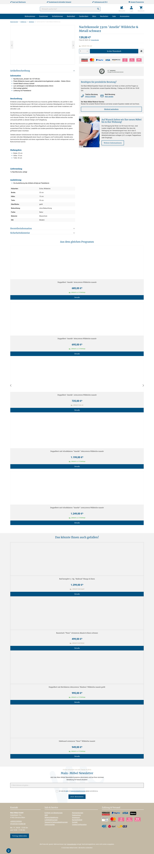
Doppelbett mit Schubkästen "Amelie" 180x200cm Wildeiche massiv (77, 451)
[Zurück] (10, 385)
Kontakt (74, 822)
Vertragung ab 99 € (100, 2)
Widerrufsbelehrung (51, 817)
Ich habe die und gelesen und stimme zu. (78, 791)
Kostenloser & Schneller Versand (60, 2)
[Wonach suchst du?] (70, 9)
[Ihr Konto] (131, 9)
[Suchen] (98, 9)
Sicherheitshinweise (20, 233)
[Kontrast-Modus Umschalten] (8, 850)
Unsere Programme (137, 2)
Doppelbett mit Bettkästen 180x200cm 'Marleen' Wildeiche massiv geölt (77, 687)
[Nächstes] (73, 45)
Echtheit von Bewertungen (54, 813)
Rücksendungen (77, 813)
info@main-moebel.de (17, 824)
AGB (67, 791)
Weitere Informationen (113, 143)
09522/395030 (90, 97)
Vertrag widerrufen (19, 836)
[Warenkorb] (141, 9)
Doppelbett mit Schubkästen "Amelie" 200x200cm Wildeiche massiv (77, 508)
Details (77, 297)
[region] (42, 45)
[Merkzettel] (122, 9)
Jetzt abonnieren (77, 797)
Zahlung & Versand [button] (111, 808)
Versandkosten (95, 40)
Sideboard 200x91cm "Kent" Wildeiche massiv (77, 741)
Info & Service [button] (51, 808)
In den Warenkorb (114, 51)
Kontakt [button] (14, 808)
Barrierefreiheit (77, 820)
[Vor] (143, 385)
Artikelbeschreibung (20, 70)
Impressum (76, 817)
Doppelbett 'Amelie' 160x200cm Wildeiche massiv (77, 282)
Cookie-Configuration (79, 824)
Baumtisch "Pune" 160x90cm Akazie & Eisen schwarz (77, 633)
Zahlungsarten (50, 824)
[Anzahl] (84, 51)
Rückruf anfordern (111, 109)
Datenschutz (76, 815)
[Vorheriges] (11, 45)
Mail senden (109, 97)
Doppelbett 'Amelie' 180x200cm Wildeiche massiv (77, 339)
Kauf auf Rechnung (19, 2)
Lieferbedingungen (51, 820)
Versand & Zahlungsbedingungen (56, 822)
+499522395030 (16, 821)
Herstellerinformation (21, 228)
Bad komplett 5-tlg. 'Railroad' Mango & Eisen (77, 579)
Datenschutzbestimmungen (78, 791)
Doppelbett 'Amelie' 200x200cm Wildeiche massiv (77, 395)
